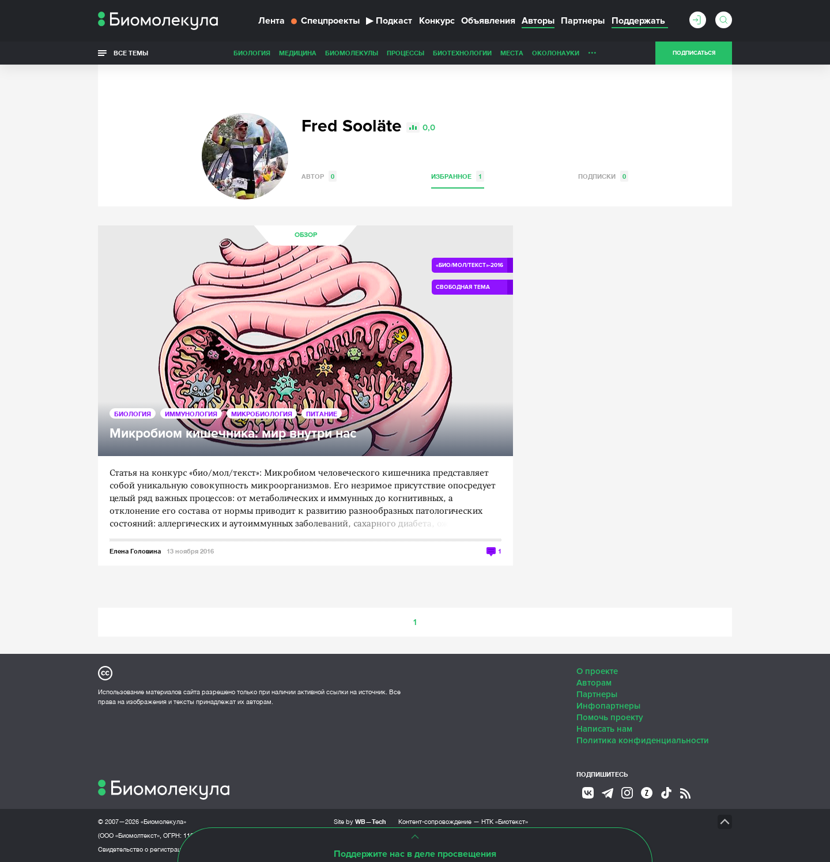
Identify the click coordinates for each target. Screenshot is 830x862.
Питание (321, 413)
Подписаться (694, 53)
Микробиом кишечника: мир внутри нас (233, 434)
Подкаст (389, 21)
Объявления (488, 21)
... (592, 50)
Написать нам (604, 729)
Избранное (457, 176)
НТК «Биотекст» (504, 821)
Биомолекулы (351, 53)
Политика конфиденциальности (642, 740)
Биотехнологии (462, 53)
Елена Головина (135, 551)
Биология (251, 53)
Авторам (594, 682)
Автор (319, 176)
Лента (271, 21)
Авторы (538, 21)
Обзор (306, 235)
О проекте (597, 671)
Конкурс (437, 21)
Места (511, 53)
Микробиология (261, 413)
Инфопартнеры (608, 706)
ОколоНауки (555, 53)
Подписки (603, 176)
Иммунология (191, 413)
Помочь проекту (609, 717)
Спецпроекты (325, 21)
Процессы (405, 53)
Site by (360, 821)
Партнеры (583, 21)
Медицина (297, 53)
